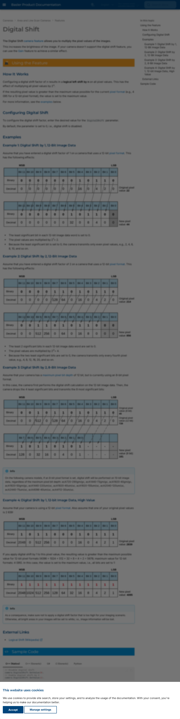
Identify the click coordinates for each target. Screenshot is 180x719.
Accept (13, 709)
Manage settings (40, 709)
